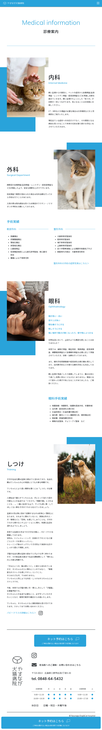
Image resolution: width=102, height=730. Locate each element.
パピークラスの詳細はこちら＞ (25, 612)
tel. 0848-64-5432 (47, 679)
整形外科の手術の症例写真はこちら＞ (71, 263)
